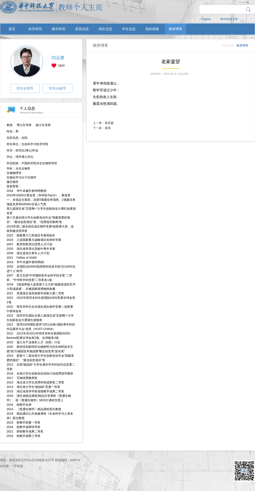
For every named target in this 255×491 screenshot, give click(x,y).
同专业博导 (24, 88)
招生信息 (105, 29)
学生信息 (129, 29)
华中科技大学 (229, 19)
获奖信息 (82, 29)
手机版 (18, 466)
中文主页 (228, 45)
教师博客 (175, 29)
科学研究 (35, 29)
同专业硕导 (57, 88)
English (206, 19)
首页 (11, 29)
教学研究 (58, 29)
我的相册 (152, 29)
